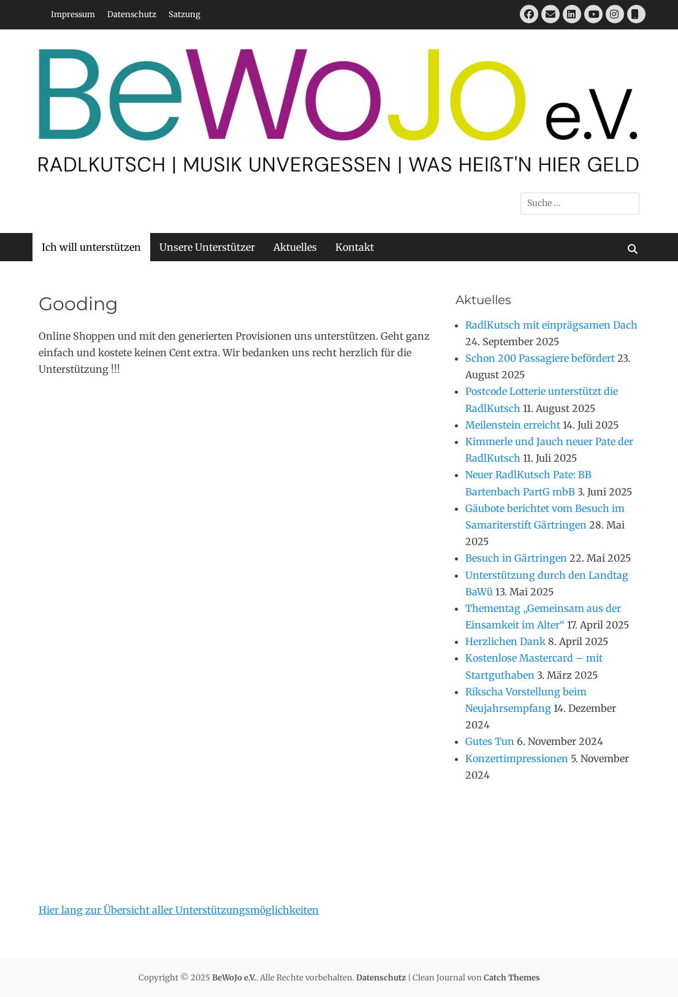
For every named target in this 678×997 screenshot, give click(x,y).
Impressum (73, 14)
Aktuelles (295, 247)
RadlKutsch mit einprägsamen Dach (551, 325)
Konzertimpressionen (516, 758)
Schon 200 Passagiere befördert (540, 358)
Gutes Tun (489, 741)
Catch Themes (512, 977)
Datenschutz (131, 14)
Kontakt (354, 247)
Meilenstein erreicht (512, 425)
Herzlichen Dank (505, 641)
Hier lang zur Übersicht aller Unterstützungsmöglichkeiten (179, 910)
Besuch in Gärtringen (516, 558)
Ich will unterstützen (91, 247)
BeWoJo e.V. (234, 977)
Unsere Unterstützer (207, 247)
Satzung (184, 14)
